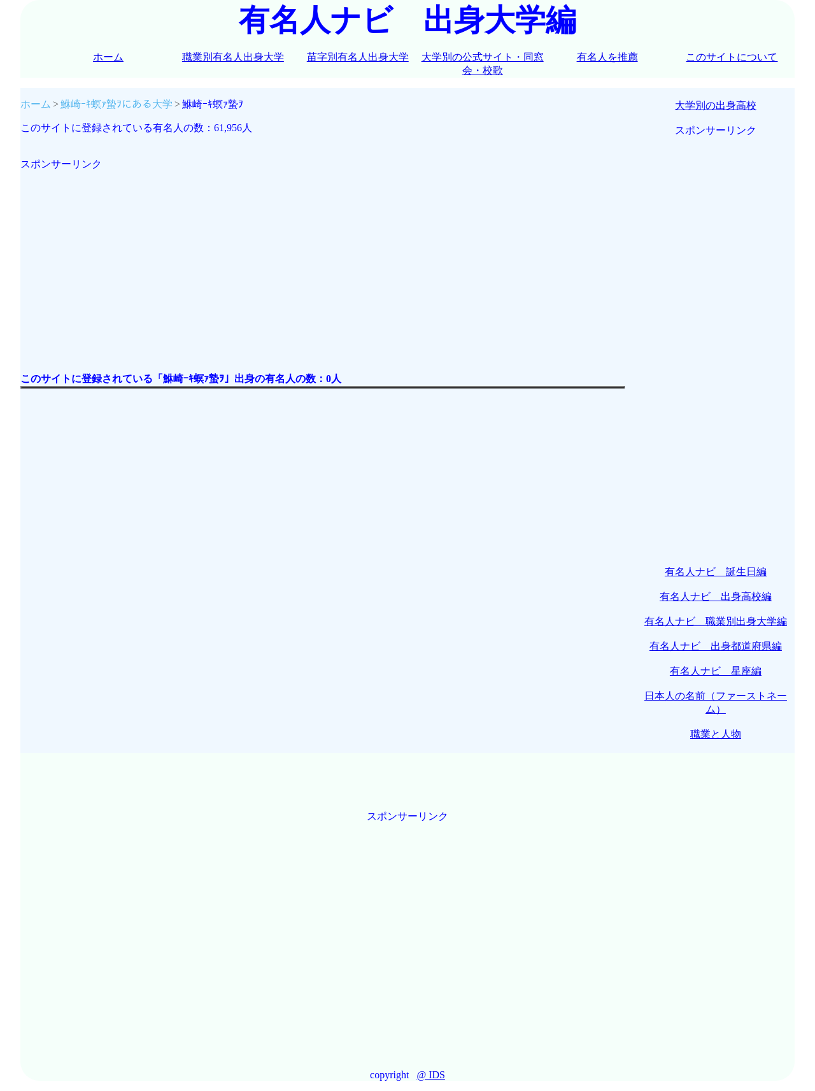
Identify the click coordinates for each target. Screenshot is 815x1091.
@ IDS (430, 1074)
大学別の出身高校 (715, 105)
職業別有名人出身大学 (233, 57)
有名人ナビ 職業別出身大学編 (715, 621)
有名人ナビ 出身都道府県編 (715, 646)
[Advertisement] (322, 260)
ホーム (108, 57)
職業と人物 (715, 734)
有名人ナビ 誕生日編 (716, 571)
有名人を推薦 (607, 57)
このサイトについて (731, 57)
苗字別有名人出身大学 (358, 57)
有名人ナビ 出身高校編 (716, 596)
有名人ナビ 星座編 (716, 671)
